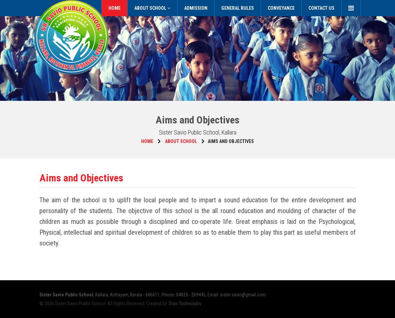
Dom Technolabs (185, 303)
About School (152, 8)
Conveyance (281, 8)
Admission (195, 8)
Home (114, 8)
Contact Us (321, 8)
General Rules (237, 8)
